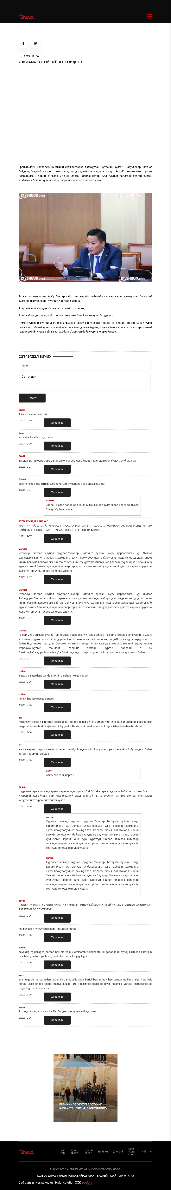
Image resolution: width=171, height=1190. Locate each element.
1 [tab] (61, 1038)
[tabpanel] (85, 1088)
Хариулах (57, 422)
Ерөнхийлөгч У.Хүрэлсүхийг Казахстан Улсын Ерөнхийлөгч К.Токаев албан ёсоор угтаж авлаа (83, 1106)
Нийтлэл (147, 1151)
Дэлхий (118, 1151)
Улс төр (62, 1151)
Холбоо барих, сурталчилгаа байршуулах (65, 1175)
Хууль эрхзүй (75, 1151)
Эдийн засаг (89, 1151)
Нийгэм (103, 1151)
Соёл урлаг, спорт (132, 1151)
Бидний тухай (106, 1175)
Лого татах (126, 1175)
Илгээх (32, 398)
